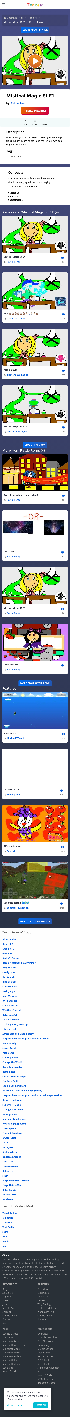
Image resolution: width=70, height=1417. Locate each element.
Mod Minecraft (10, 995)
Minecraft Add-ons (12, 1356)
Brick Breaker (9, 1000)
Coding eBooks (10, 1315)
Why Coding (44, 1304)
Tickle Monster (10, 1019)
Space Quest (9, 1048)
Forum (6, 1319)
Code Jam (7, 1367)
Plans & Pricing (45, 1311)
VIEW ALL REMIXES (35, 444)
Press (5, 1300)
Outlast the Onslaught (14, 1076)
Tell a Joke (7, 1147)
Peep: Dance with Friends (16, 1180)
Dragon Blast (9, 967)
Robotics (7, 1222)
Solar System (9, 1128)
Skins (5, 1231)
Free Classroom (45, 1341)
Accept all (40, 1405)
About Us (7, 1292)
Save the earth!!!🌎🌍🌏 (16, 902)
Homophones (9, 1114)
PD (39, 1371)
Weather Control (11, 1010)
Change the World (12, 1062)
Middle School (45, 1348)
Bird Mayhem (9, 1152)
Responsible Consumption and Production (25, 1038)
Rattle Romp (19, 103)
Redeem (41, 1300)
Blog (4, 1289)
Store (5, 1323)
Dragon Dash (9, 981)
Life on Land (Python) (14, 1085)
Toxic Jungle (8, 991)
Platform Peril (10, 1081)
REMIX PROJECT (35, 111)
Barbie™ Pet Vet (10, 958)
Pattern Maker (10, 1166)
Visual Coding (9, 1212)
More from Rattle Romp (35, 683)
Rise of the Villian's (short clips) (21, 494)
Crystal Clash (9, 1137)
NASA (5, 1142)
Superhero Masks (11, 1104)
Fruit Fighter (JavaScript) (15, 1024)
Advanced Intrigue (17, 431)
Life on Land (9, 1029)
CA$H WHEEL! (11, 789)
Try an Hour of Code (16, 932)
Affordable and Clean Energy (18, 1033)
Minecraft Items (10, 1360)
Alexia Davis (10, 369)
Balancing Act (9, 1014)
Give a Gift (43, 1296)
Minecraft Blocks (11, 1352)
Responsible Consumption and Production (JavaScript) (32, 1095)
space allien (10, 733)
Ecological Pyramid (12, 1109)
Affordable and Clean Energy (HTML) (22, 1090)
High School (43, 1352)
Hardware (7, 1199)
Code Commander (12, 1066)
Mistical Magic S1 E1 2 (15, 426)
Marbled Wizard (15, 738)
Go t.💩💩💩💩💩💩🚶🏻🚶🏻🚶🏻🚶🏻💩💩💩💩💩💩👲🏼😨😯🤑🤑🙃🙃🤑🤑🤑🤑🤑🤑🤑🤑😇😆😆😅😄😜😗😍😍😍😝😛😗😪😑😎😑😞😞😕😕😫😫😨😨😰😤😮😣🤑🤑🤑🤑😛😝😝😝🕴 (23, 313)
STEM (5, 1175)
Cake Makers (11, 664)
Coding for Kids (15, 17)
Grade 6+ (7, 953)
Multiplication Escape (14, 1118)
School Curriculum (47, 1337)
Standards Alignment (48, 1367)
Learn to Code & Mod (17, 1206)
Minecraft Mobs (11, 1348)
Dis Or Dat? (10, 551)
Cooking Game (10, 1057)
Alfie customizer (13, 846)
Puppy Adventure (12, 1133)
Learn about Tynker (35, 29)
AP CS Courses (45, 1356)
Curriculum (43, 1292)
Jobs (4, 1304)
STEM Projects (45, 1379)
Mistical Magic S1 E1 (14, 256)
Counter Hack (9, 986)
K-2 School (43, 1360)
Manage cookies (15, 1405)
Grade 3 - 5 (8, 948)
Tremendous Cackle (17, 374)
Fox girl (11, 851)
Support (6, 1296)
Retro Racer (8, 1071)
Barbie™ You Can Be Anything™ (19, 962)
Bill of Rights (9, 1189)
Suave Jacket (14, 794)
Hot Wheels (8, 977)
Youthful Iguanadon (18, 907)
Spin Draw (7, 1161)
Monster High (9, 1043)
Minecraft (7, 1217)
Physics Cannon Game (14, 1123)
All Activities (9, 939)
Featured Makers (46, 1307)
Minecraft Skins (10, 1341)
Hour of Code (9, 1371)
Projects (33, 17)
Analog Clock (9, 1194)
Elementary (43, 1345)
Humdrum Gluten (16, 318)
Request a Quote (46, 1382)
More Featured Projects (35, 921)
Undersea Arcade (11, 1156)
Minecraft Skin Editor (13, 1345)
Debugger (7, 1170)
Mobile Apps (9, 1307)
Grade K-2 (7, 943)
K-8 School (43, 1363)
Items (5, 1236)
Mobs (5, 1246)
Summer (42, 1319)
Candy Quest (9, 972)
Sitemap (6, 1311)
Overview (42, 1289)
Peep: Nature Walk (12, 1185)
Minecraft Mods (11, 1363)
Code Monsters (10, 1005)
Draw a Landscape (12, 1100)
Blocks (6, 1241)
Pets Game (8, 1052)
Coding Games (10, 1333)
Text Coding (8, 1227)
